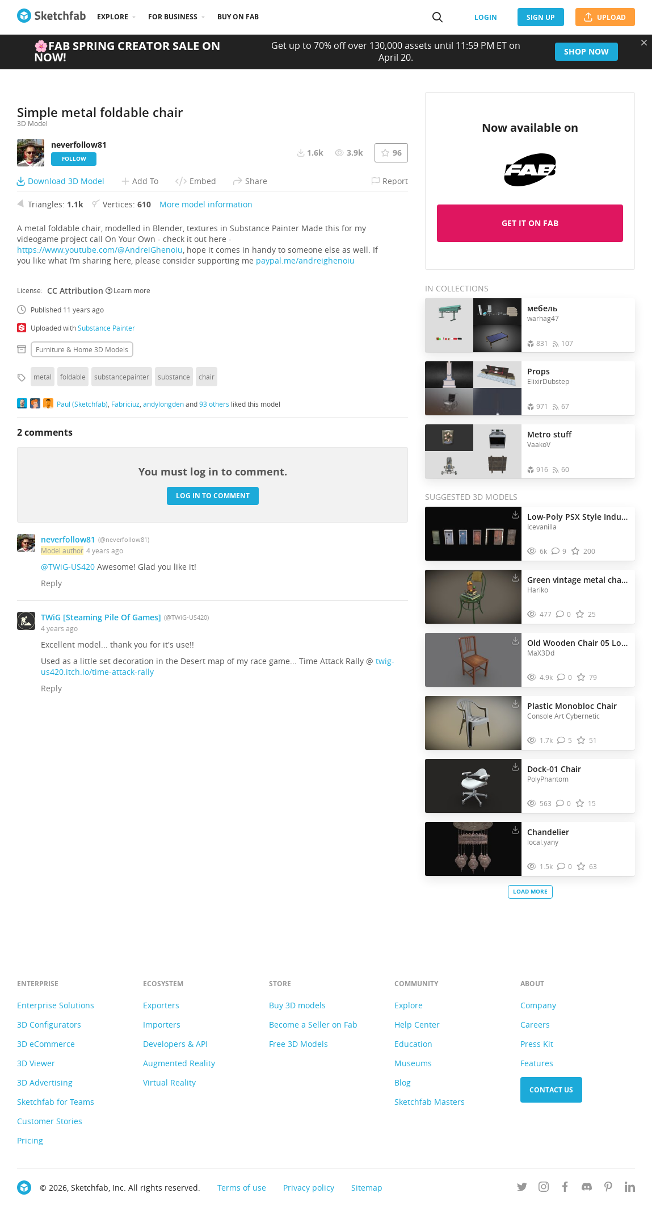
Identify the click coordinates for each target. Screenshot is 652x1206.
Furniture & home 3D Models (82, 568)
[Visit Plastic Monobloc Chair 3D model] (473, 723)
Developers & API (175, 1043)
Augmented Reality (179, 1063)
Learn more (128, 509)
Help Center (417, 1024)
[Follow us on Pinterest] (608, 1188)
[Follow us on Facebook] (565, 1188)
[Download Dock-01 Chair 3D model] (515, 766)
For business (172, 17)
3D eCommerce (46, 1043)
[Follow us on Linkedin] (630, 1188)
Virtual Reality (169, 1082)
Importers (161, 1024)
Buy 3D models (297, 1005)
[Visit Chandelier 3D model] (473, 849)
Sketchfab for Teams (55, 1101)
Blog (402, 1082)
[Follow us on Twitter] (522, 1188)
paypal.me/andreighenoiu (305, 479)
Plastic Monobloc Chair (572, 705)
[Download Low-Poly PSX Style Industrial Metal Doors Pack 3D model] (515, 514)
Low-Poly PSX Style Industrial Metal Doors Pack (578, 516)
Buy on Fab (238, 17)
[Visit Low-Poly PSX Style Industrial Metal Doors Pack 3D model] (473, 534)
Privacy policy (308, 1187)
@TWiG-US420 (68, 785)
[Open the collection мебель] (473, 325)
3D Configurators (49, 1024)
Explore (112, 17)
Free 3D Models (298, 1043)
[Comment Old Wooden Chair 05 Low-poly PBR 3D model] (565, 677)
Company (538, 1005)
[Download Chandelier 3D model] (515, 829)
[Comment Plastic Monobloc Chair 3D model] (565, 740)
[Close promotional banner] (644, 42)
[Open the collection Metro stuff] (473, 451)
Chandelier (548, 832)
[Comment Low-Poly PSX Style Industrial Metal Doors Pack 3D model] (559, 551)
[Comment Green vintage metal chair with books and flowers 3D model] (563, 614)
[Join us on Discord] (587, 1188)
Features (536, 1063)
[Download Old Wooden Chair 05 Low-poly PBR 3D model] (515, 640)
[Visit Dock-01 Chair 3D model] (473, 786)
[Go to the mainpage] (51, 17)
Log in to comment (213, 715)
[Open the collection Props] (473, 388)
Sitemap (366, 1187)
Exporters (161, 1005)
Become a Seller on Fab (313, 1024)
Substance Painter (106, 546)
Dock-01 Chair (554, 768)
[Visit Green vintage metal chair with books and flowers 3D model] (473, 597)
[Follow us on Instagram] (544, 1188)
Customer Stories (49, 1121)
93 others (214, 623)
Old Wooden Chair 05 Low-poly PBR (578, 642)
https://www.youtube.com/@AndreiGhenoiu (100, 468)
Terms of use (241, 1187)
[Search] (437, 17)
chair (206, 595)
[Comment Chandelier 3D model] (565, 866)
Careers (535, 1024)
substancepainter (121, 595)
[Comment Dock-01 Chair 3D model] (563, 803)
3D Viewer (36, 1063)
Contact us (551, 1090)
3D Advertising (45, 1082)
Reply (51, 801)
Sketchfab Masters (429, 1101)
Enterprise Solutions (55, 1005)
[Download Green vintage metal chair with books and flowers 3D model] (515, 577)
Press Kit (536, 1043)
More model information (206, 423)
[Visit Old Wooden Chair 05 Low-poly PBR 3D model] (473, 660)
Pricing (30, 1140)
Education (413, 1043)
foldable (73, 595)
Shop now (586, 51)
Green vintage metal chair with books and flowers (578, 579)
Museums (413, 1063)
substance (174, 595)
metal (42, 595)
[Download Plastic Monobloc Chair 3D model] (515, 703)
